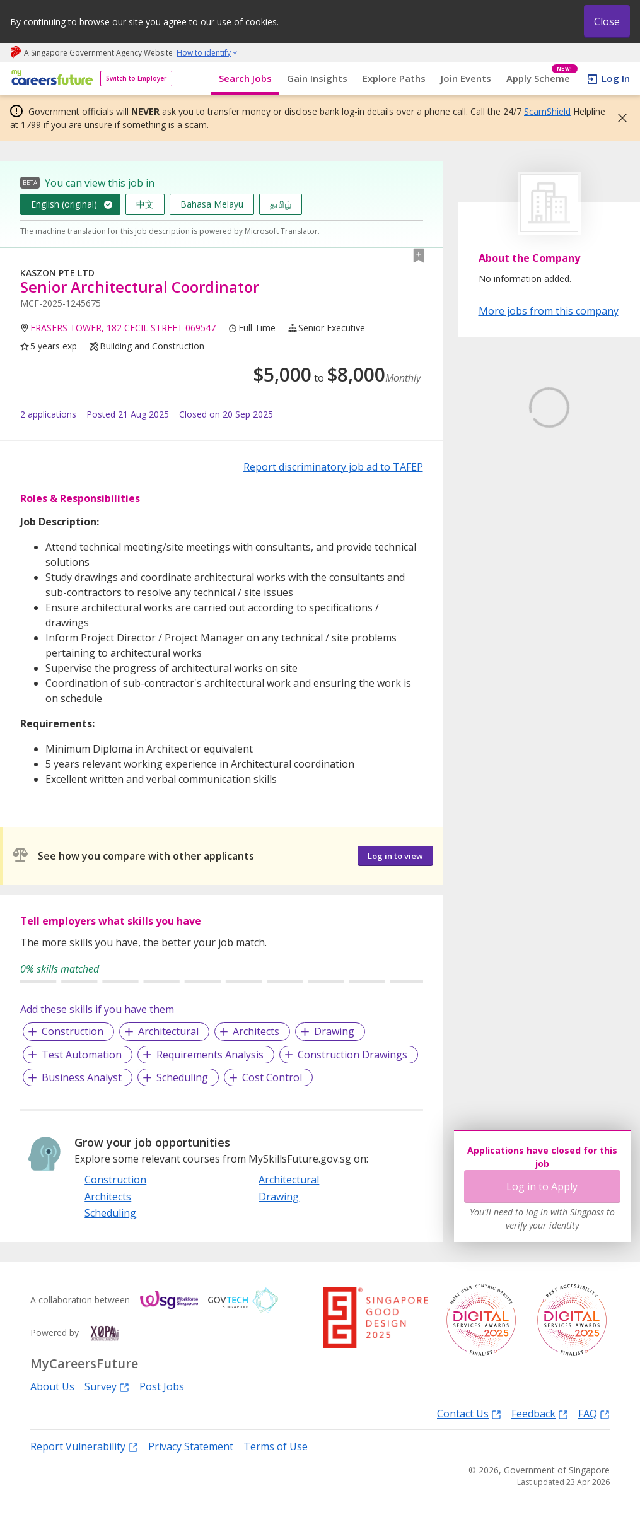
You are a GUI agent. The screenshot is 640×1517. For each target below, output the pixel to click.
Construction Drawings (352, 1055)
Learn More (513, 526)
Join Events (466, 78)
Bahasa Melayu (211, 204)
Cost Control (272, 1077)
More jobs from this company (549, 310)
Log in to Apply (542, 1186)
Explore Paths (394, 78)
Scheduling (182, 1077)
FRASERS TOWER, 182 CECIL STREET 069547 (123, 328)
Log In (616, 78)
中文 (145, 204)
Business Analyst (82, 1077)
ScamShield (547, 111)
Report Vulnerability (84, 1446)
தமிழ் (280, 204)
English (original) (64, 204)
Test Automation (82, 1055)
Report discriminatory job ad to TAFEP (333, 467)
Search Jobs (245, 78)
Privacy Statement (190, 1446)
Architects (256, 1031)
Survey (106, 1386)
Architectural (168, 1031)
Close (607, 21)
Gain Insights (317, 78)
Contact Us (469, 1413)
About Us (52, 1386)
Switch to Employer (136, 78)
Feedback (539, 1413)
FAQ (594, 1413)
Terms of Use (275, 1446)
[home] (50, 78)
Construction (72, 1031)
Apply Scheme (542, 78)
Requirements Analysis (210, 1055)
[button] (618, 118)
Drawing (334, 1031)
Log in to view (395, 856)
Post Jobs (161, 1386)
